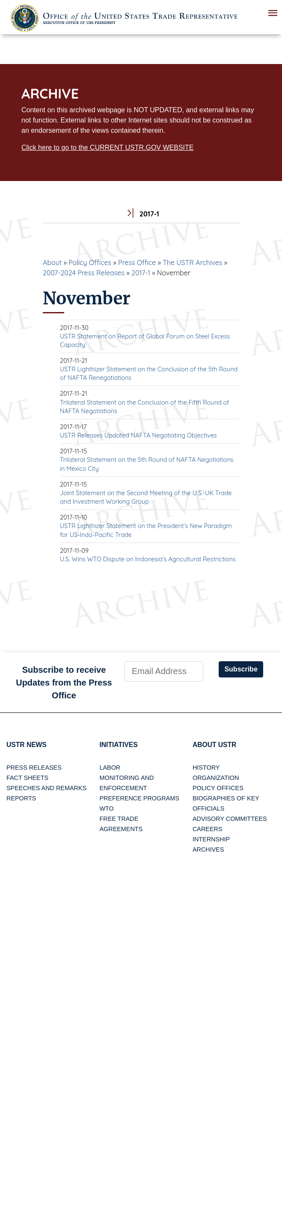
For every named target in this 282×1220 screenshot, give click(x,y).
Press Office (137, 262)
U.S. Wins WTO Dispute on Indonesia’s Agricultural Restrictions (148, 559)
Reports (21, 798)
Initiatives (118, 744)
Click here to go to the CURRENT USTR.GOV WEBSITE (107, 147)
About (52, 262)
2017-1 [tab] (141, 214)
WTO (106, 809)
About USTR (215, 744)
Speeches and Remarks (46, 788)
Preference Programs (139, 798)
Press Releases (34, 768)
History (206, 768)
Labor (109, 768)
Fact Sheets (27, 778)
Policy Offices (89, 262)
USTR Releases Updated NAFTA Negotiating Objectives (138, 435)
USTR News (26, 744)
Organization (216, 778)
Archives (208, 849)
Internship (211, 839)
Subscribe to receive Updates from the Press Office (64, 682)
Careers (208, 829)
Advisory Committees (230, 819)
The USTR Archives (192, 262)
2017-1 (140, 273)
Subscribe (240, 669)
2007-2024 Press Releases (84, 273)
